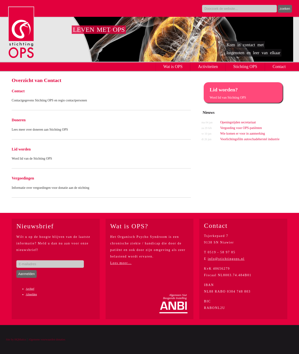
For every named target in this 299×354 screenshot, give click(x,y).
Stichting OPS (245, 66)
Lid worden (21, 149)
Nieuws (208, 112)
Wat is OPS (173, 66)
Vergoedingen (23, 178)
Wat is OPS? (129, 226)
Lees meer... (121, 263)
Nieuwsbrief (35, 226)
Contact (279, 66)
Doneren (19, 120)
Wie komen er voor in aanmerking (233, 133)
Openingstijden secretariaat (228, 122)
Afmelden (31, 294)
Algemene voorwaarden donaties (46, 339)
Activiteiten (208, 66)
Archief (30, 288)
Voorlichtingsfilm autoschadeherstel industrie (240, 139)
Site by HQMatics (16, 339)
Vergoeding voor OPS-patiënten (231, 128)
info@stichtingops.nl (226, 259)
